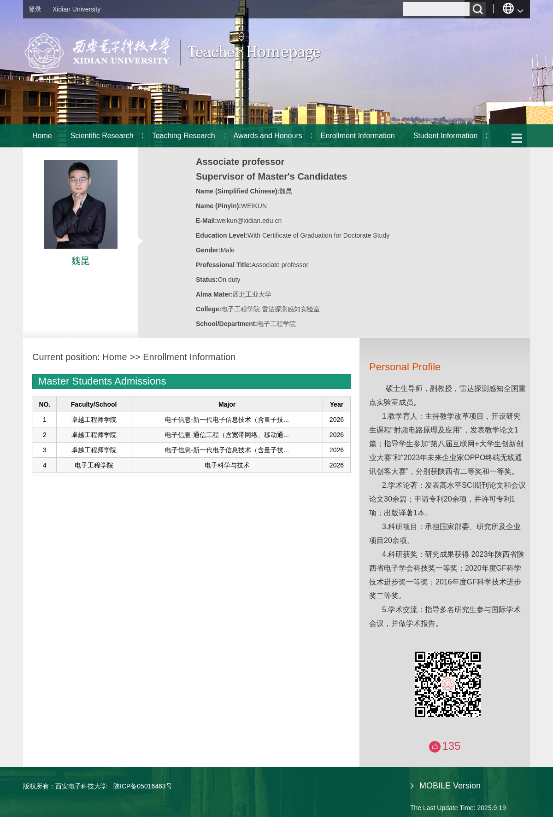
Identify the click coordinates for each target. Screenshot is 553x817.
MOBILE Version (450, 785)
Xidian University (76, 9)
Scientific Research (102, 136)
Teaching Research (183, 136)
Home (42, 136)
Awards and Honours (268, 136)
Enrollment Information (358, 136)
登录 (35, 9)
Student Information (445, 136)
